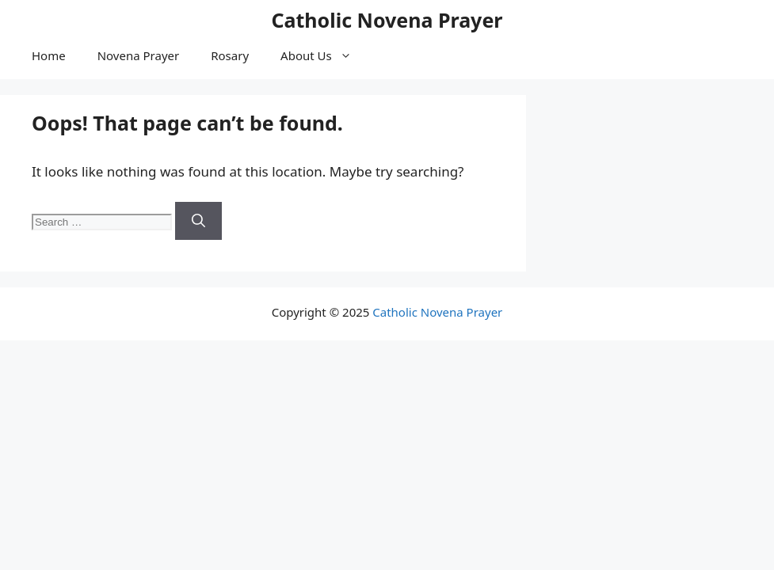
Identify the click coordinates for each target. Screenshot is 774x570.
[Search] (198, 221)
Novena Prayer (138, 55)
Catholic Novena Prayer (386, 19)
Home (49, 55)
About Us (324, 55)
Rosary (230, 55)
